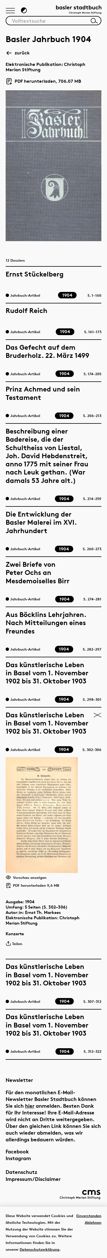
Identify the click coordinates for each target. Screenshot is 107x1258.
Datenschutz (21, 1172)
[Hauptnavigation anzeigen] (10, 11)
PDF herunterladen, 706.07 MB (43, 81)
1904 (29, 901)
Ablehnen (93, 1222)
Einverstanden (88, 1215)
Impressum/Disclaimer (33, 1179)
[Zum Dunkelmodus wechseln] (24, 10)
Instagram (18, 1158)
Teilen (14, 943)
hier (29, 1105)
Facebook (17, 1151)
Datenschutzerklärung (39, 1249)
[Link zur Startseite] (78, 10)
